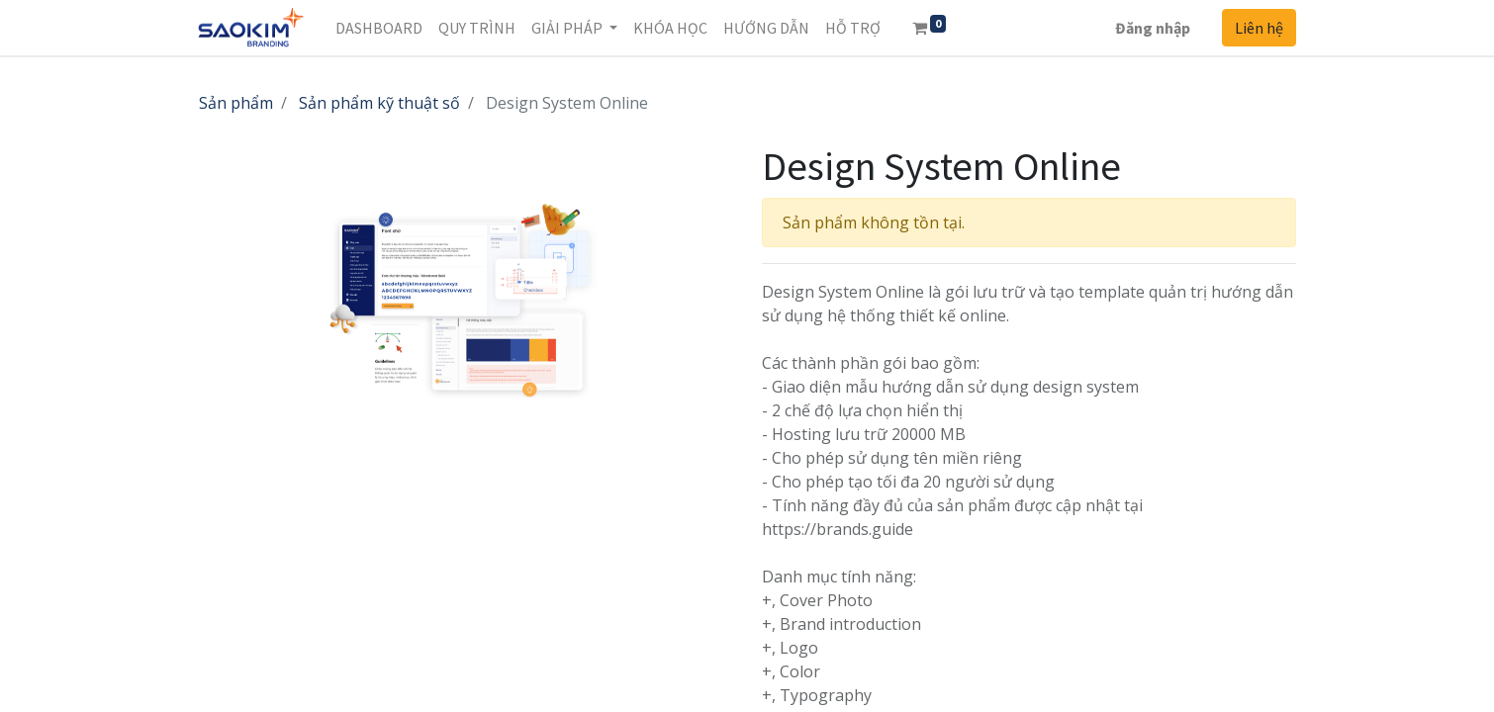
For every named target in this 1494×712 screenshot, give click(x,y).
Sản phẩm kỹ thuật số (379, 103)
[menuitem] (378, 27)
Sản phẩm (236, 103)
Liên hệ (1259, 28)
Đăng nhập (1152, 28)
